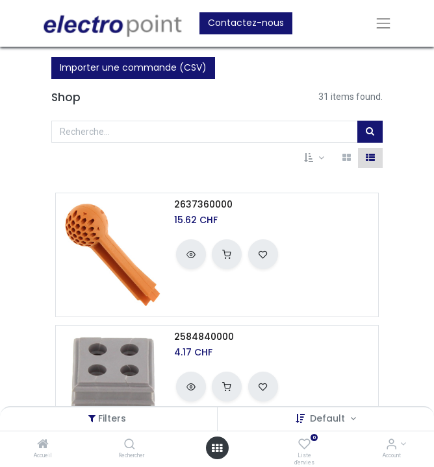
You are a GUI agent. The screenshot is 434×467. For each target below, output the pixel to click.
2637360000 (203, 204)
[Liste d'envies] (304, 445)
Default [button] (329, 418)
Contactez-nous (246, 22)
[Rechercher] (129, 445)
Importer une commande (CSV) (133, 67)
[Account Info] (391, 445)
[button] (314, 158)
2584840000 (204, 337)
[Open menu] (217, 448)
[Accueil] (43, 445)
